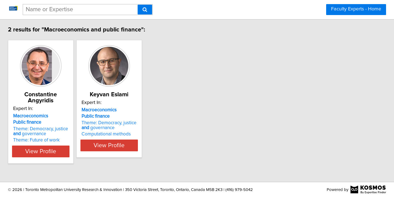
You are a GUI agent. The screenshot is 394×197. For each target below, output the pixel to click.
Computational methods (144, 140)
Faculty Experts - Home (356, 9)
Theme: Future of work (61, 140)
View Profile (72, 151)
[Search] (145, 10)
